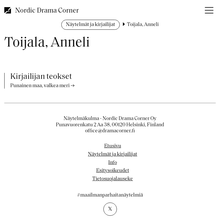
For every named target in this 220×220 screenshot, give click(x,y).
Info (112, 162)
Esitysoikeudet (112, 170)
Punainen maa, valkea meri (40, 86)
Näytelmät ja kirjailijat (90, 24)
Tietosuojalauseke (112, 179)
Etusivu (112, 146)
